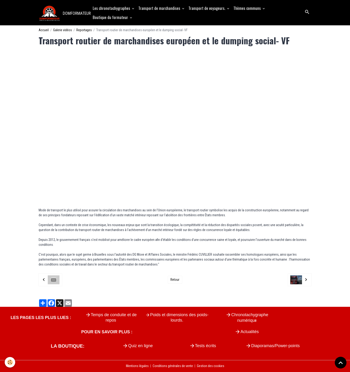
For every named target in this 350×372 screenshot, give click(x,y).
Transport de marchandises (159, 8)
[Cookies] (10, 362)
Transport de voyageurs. (207, 8)
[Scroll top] (340, 362)
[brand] (63, 12)
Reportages (84, 30)
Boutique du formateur (111, 17)
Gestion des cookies (210, 366)
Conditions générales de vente (173, 366)
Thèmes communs (247, 8)
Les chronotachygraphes (112, 8)
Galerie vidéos (62, 30)
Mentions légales (137, 366)
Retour (174, 279)
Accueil (44, 30)
